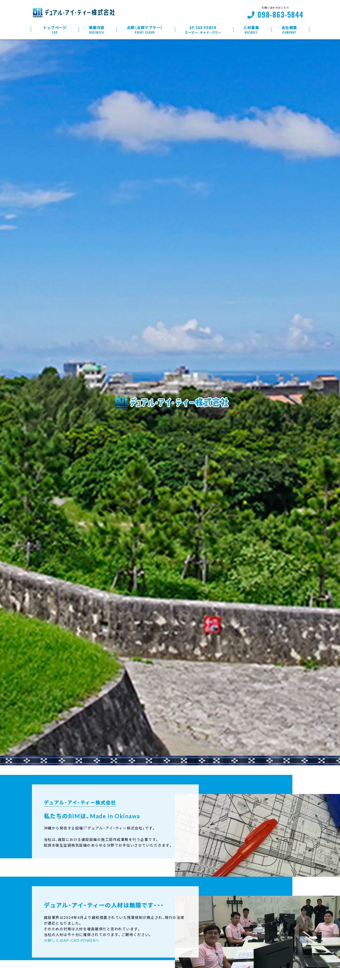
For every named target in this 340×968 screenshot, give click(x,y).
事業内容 (97, 30)
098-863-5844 (280, 15)
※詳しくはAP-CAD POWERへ (72, 940)
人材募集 (251, 30)
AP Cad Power (203, 30)
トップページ (55, 30)
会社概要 (289, 30)
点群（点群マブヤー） (145, 30)
